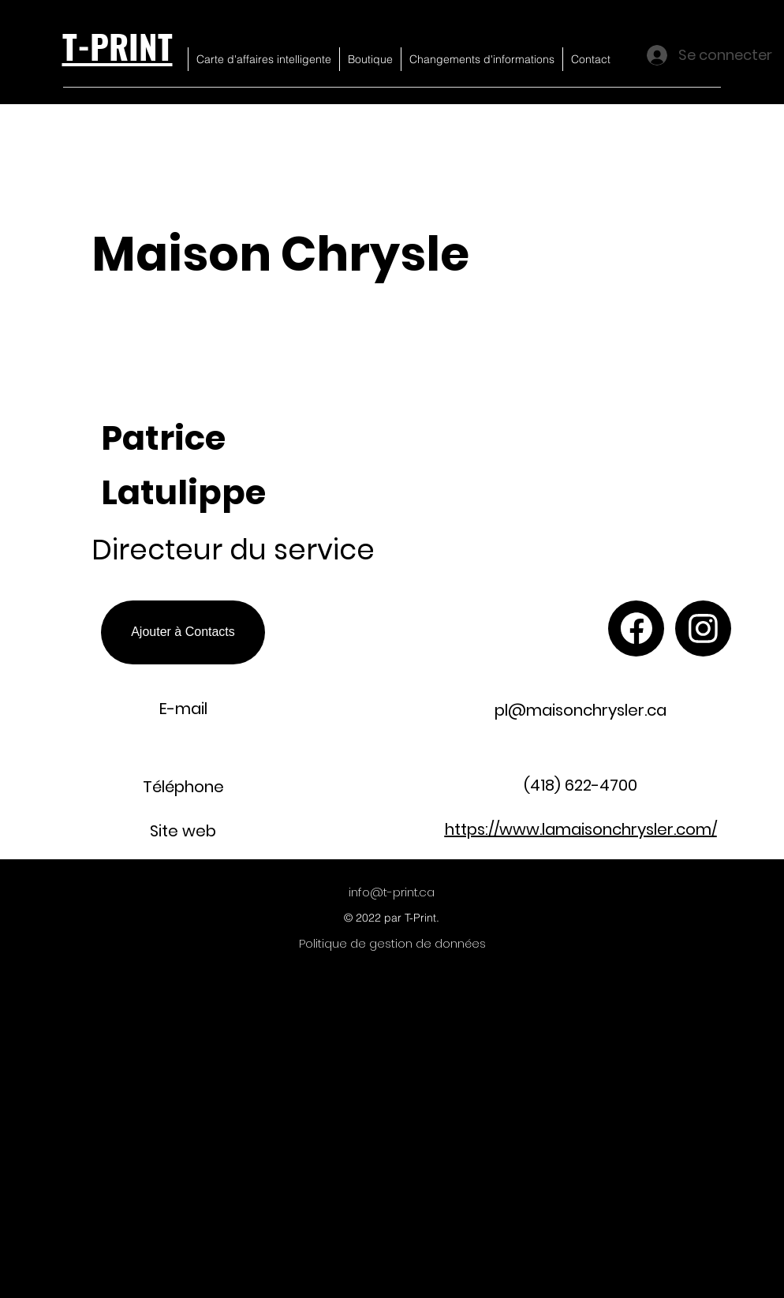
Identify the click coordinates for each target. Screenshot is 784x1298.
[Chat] (636, 628)
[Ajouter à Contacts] (183, 632)
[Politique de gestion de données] (392, 943)
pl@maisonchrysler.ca (580, 710)
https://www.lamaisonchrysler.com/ (581, 829)
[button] (611, 312)
